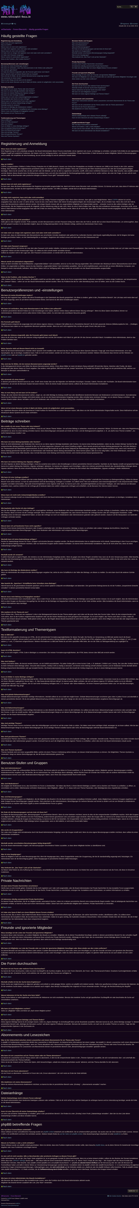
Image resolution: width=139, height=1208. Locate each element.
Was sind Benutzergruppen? (81, 47)
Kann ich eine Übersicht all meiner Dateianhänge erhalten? (90, 118)
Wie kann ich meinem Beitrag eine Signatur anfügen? (18, 93)
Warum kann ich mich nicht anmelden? (13, 51)
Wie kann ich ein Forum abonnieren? (83, 107)
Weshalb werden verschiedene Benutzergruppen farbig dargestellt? (93, 53)
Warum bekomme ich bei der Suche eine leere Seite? (89, 90)
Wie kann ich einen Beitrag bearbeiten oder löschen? (18, 91)
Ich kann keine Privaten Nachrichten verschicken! (87, 64)
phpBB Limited (6, 355)
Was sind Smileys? (7, 124)
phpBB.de (21, 355)
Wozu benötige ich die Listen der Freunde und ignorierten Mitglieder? (94, 75)
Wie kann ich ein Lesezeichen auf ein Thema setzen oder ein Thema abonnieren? (98, 105)
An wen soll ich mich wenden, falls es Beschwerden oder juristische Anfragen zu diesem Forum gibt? (104, 128)
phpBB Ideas (100, 1145)
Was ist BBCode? (6, 120)
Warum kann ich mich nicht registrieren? (14, 47)
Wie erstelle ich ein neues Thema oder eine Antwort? (18, 89)
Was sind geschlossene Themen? (11, 134)
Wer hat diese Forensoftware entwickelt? (85, 124)
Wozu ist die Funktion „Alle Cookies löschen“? (15, 59)
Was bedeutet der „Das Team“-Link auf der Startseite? (89, 57)
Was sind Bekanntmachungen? (11, 130)
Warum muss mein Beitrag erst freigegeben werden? (18, 111)
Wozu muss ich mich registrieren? (12, 43)
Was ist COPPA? (6, 45)
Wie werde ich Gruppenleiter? (81, 51)
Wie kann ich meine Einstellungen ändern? (14, 66)
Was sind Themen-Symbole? (10, 136)
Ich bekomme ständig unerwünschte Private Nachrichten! (90, 66)
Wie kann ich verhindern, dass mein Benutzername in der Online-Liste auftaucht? (27, 68)
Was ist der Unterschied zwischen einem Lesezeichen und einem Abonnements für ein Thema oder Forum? (103, 101)
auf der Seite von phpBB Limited (71, 1134)
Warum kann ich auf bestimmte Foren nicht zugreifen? (18, 101)
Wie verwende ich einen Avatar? (11, 78)
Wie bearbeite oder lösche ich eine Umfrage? (15, 99)
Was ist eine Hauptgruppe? (80, 55)
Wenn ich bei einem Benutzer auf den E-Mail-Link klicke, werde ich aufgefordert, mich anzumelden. (32, 82)
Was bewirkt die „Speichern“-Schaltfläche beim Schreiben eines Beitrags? (24, 109)
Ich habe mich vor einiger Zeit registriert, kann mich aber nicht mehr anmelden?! (26, 53)
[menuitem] (13, 23)
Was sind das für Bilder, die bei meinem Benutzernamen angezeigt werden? (25, 76)
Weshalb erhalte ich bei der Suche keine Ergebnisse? (89, 88)
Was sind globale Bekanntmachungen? (13, 128)
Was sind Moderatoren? (79, 45)
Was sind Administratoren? (80, 43)
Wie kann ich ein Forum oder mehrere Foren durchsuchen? (91, 86)
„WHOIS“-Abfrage (19, 1160)
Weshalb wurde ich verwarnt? (10, 105)
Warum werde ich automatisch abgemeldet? (15, 57)
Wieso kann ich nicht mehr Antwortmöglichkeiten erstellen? (19, 97)
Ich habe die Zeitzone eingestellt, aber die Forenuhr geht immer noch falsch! (25, 72)
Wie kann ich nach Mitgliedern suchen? (84, 92)
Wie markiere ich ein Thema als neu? (13, 113)
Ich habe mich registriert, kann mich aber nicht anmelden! (19, 49)
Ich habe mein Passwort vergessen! (12, 55)
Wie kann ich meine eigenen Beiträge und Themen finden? (90, 94)
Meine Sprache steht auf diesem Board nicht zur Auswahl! (19, 74)
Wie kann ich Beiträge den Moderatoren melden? (16, 107)
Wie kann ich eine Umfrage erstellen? (13, 95)
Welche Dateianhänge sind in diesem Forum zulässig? (89, 115)
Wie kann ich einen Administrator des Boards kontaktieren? (90, 131)
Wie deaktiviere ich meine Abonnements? (85, 109)
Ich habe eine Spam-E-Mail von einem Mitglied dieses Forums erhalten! (94, 68)
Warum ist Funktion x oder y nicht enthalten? (86, 126)
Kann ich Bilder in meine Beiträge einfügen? (15, 126)
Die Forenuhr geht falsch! (9, 70)
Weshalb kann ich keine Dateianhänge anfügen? (16, 103)
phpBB (8, 1198)
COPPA (115, 200)
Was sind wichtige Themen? (10, 132)
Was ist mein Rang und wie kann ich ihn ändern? (16, 80)
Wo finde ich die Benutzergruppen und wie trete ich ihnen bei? (91, 49)
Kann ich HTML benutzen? (9, 122)
